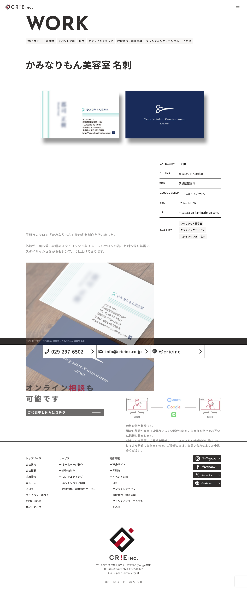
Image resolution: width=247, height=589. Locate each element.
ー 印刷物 (114, 470)
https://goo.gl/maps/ (192, 193)
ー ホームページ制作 (71, 464)
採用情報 (31, 476)
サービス (64, 458)
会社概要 (31, 470)
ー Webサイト (117, 464)
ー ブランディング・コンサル (126, 501)
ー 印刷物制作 (67, 470)
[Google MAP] (144, 565)
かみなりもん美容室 (191, 223)
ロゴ (81, 41)
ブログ (29, 489)
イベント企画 (66, 41)
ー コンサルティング (71, 476)
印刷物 (50, 41)
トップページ (33, 458)
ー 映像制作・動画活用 (122, 495)
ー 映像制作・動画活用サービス (77, 489)
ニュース (31, 483)
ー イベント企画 (118, 476)
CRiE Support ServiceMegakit (123, 573)
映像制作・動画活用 (129, 41)
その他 (187, 41)
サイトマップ (33, 507)
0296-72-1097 (187, 203)
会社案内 (31, 464)
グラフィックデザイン (192, 230)
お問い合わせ (33, 501)
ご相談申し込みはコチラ (47, 435)
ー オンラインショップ (122, 489)
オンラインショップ (101, 41)
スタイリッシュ (188, 236)
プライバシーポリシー (38, 495)
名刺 (203, 236)
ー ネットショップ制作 (72, 483)
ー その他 (114, 507)
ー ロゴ (113, 483)
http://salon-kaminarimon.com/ (199, 212)
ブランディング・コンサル (162, 41)
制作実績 (114, 458)
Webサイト (34, 41)
